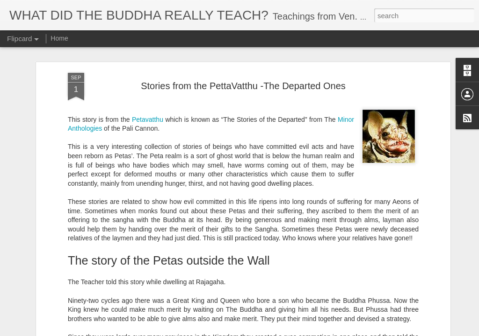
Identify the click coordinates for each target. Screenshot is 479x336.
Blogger (268, 331)
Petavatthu (147, 97)
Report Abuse (296, 331)
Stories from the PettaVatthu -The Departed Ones (243, 64)
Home (59, 38)
